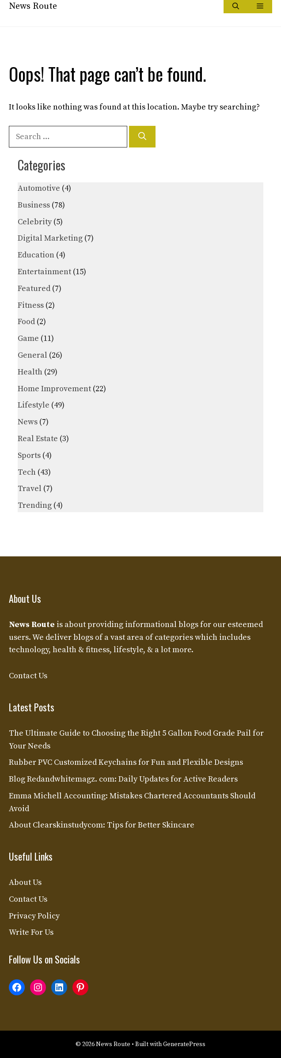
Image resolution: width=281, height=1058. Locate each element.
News (28, 422)
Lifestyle (33, 405)
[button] (236, 6)
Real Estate (38, 439)
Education (36, 255)
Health (30, 372)
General (32, 355)
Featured (34, 288)
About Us (25, 882)
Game (28, 338)
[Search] (142, 136)
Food (26, 322)
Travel (30, 489)
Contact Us (28, 676)
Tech (27, 472)
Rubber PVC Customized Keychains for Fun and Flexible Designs (126, 762)
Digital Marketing (50, 238)
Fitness (31, 305)
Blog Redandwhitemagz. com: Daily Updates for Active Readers (123, 779)
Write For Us (31, 932)
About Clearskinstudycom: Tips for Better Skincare (101, 825)
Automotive (39, 188)
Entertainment (44, 272)
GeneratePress (184, 1044)
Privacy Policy (34, 916)
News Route (33, 6)
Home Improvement (54, 389)
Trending (35, 505)
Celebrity (35, 222)
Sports (29, 455)
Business (34, 205)
